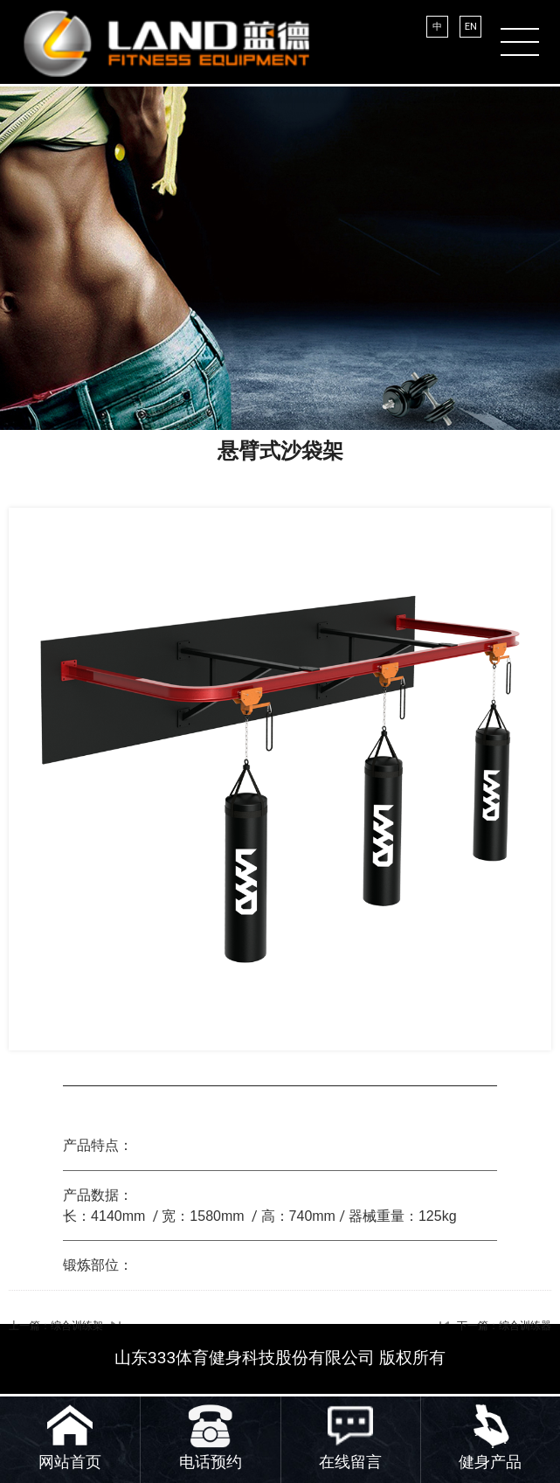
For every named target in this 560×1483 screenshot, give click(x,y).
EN (471, 26)
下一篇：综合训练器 (504, 1326)
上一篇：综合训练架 (56, 1326)
